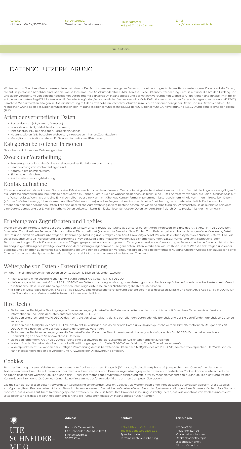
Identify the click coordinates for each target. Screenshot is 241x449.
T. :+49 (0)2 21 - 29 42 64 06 (137, 427)
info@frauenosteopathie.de (194, 24)
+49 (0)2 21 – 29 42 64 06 (136, 25)
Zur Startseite (120, 49)
